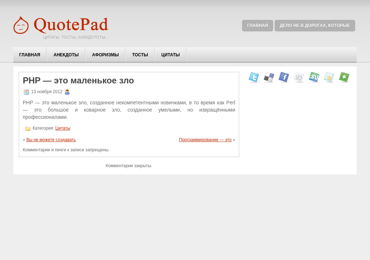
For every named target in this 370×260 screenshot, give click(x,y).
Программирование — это (205, 139)
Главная (257, 25)
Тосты (140, 54)
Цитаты (171, 54)
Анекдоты (66, 54)
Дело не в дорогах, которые (315, 25)
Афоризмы (105, 54)
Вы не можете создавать (51, 139)
